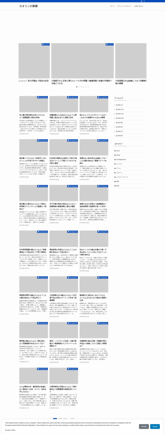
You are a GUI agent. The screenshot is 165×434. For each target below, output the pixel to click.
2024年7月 (119, 131)
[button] (76, 86)
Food (118, 151)
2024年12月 (120, 109)
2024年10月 (120, 118)
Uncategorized (121, 159)
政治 (117, 186)
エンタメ (119, 164)
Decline (144, 426)
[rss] (141, 1)
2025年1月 (119, 105)
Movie (118, 155)
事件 (117, 181)
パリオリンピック (122, 177)
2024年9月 (119, 122)
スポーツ (119, 172)
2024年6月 (119, 136)
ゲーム (118, 168)
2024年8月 (119, 127)
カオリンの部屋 (28, 6)
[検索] (144, 1)
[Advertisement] (82, 25)
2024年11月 (120, 114)
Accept (155, 426)
